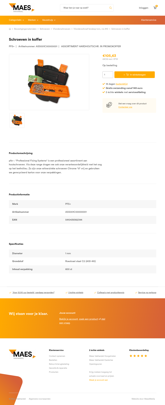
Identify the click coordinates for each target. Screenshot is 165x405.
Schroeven (45, 29)
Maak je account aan (98, 380)
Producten (53, 372)
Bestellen (53, 360)
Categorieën (15, 20)
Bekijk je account (68, 319)
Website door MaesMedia (143, 399)
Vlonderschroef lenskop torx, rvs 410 (91, 29)
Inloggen (143, 8)
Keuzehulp (47, 20)
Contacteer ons (125, 107)
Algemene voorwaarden (39, 399)
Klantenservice (148, 20)
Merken (32, 20)
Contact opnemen (57, 356)
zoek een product (88, 319)
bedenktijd (122, 84)
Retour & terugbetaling (59, 364)
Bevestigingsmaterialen (25, 29)
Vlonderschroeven (61, 29)
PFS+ (11, 46)
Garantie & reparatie (58, 368)
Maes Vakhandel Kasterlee (101, 360)
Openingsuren (95, 364)
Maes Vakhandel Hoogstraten (102, 356)
